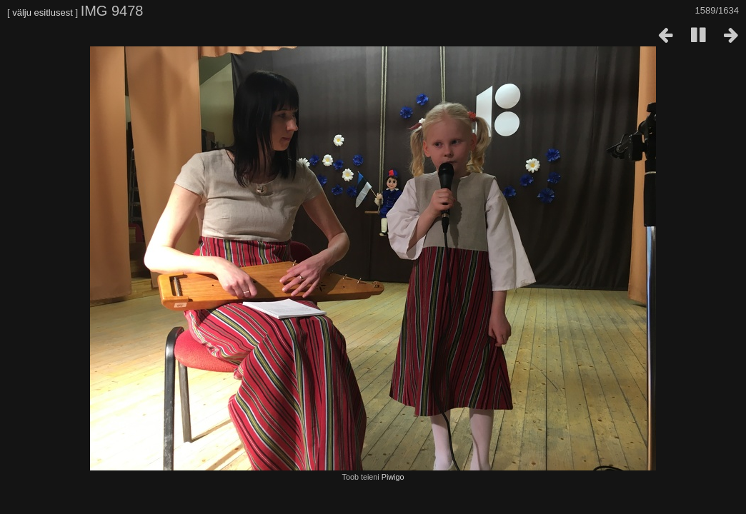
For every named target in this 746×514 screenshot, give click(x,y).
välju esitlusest (42, 12)
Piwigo (393, 477)
